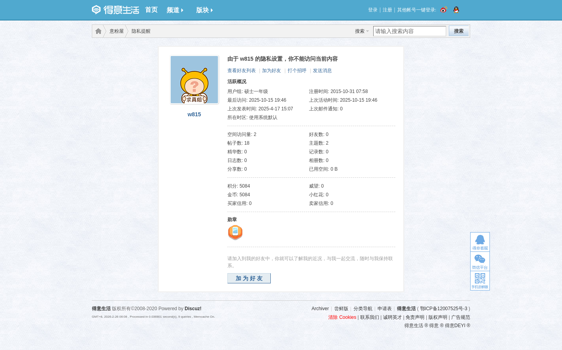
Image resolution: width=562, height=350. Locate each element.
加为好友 (271, 70)
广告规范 (460, 317)
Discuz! (193, 308)
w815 (194, 114)
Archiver (320, 308)
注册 (387, 10)
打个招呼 (297, 70)
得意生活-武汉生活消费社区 (97, 31)
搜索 (360, 31)
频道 (175, 10)
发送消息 (322, 70)
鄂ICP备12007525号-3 (443, 308)
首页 (151, 9)
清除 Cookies (342, 317)
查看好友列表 (241, 70)
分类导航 (363, 308)
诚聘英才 (392, 317)
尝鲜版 (341, 308)
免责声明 (415, 317)
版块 (204, 10)
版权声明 (437, 317)
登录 (373, 10)
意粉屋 (117, 31)
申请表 (385, 308)
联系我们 (369, 317)
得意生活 (406, 308)
